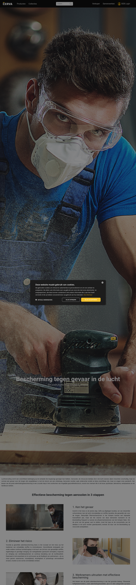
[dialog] (68, 292)
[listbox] (102, 282)
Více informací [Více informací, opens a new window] (88, 295)
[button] (43, 300)
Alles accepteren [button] (90, 300)
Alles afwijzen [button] (69, 300)
